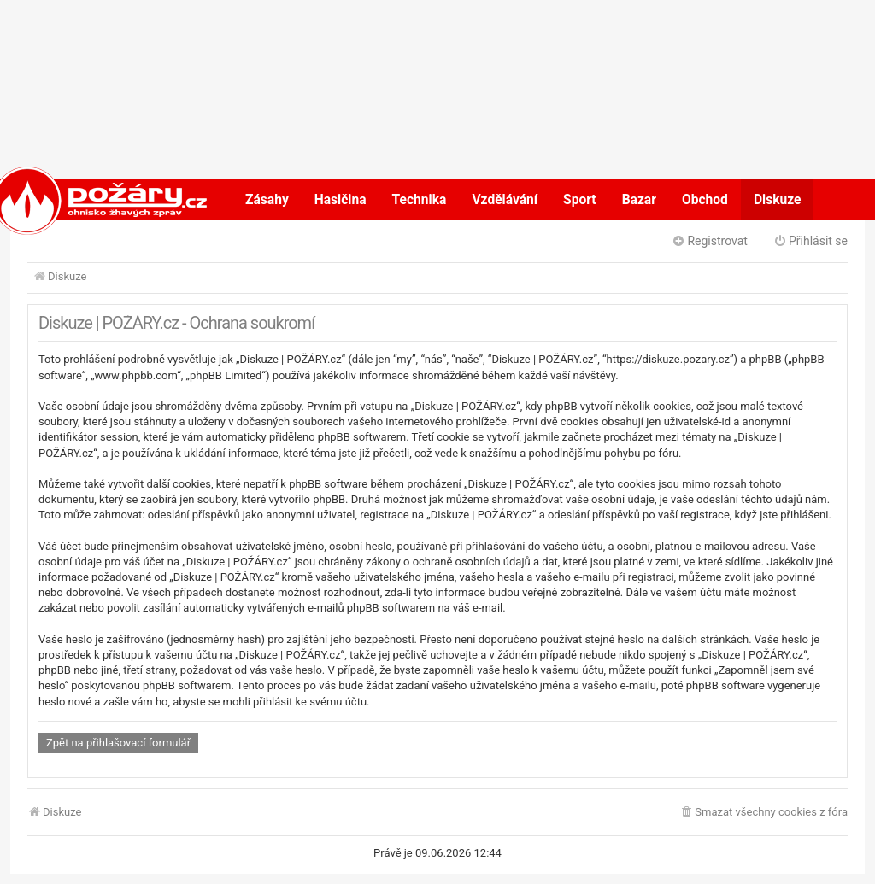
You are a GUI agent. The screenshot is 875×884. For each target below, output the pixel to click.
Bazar (639, 200)
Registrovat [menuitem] (710, 241)
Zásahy (267, 200)
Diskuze (778, 200)
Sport (579, 200)
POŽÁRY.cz (82, 200)
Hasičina (340, 200)
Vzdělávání (504, 200)
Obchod (705, 200)
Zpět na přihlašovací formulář (118, 742)
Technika (419, 200)
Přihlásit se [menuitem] (810, 241)
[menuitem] (763, 812)
